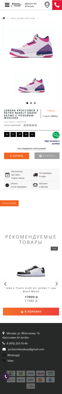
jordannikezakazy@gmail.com (26, 349)
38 (19, 134)
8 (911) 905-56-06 (57, 5)
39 (26, 134)
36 (7, 134)
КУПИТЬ (18, 156)
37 (13, 134)
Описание (9, 203)
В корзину (47, 155)
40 (32, 134)
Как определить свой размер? (32, 148)
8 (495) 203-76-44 (17, 343)
